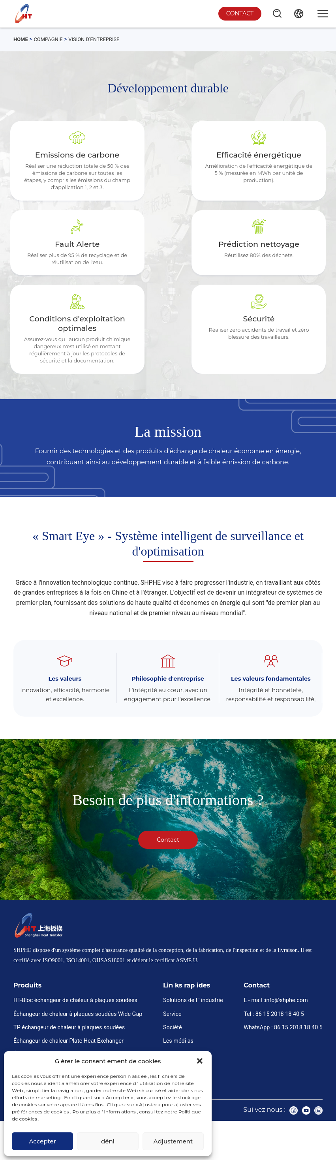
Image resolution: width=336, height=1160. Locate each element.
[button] (200, 1061)
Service (172, 1049)
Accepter (42, 1141)
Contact (237, 13)
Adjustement (173, 1141)
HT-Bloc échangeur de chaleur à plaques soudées (75, 1035)
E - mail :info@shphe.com (276, 1035)
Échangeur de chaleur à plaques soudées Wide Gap (77, 1049)
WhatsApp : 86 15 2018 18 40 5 (283, 1062)
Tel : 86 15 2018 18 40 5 (274, 1049)
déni (108, 1141)
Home (21, 39)
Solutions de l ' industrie (193, 1035)
